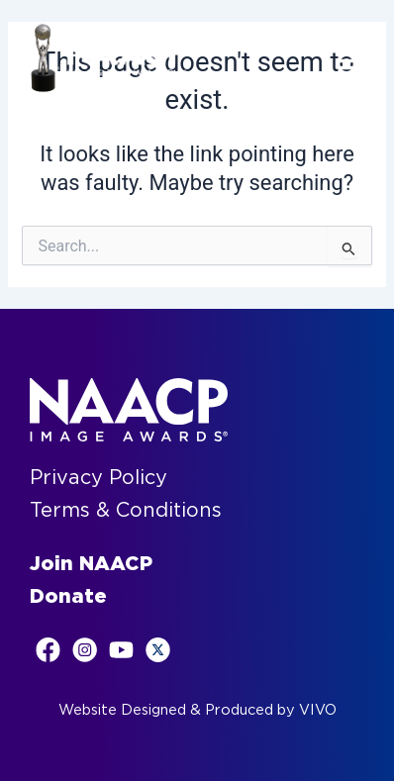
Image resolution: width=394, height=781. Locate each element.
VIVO (318, 710)
